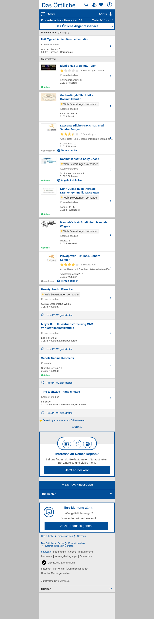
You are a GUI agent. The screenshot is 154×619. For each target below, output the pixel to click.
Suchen (46, 588)
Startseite (46, 551)
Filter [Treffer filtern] (51, 13)
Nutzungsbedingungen (66, 556)
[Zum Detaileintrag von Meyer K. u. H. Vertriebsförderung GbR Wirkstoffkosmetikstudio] (77, 332)
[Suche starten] (86, 5)
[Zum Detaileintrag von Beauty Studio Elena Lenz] (77, 298)
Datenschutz (86, 556)
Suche (61, 543)
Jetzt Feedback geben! (76, 526)
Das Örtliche (47, 536)
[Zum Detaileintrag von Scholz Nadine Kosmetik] (77, 366)
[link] (110, 14)
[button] (58, 563)
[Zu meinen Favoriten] (101, 5)
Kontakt (72, 551)
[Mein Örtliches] (95, 5)
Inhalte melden (85, 551)
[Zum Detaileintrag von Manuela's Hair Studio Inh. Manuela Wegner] (77, 234)
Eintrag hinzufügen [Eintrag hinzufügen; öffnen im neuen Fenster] (77, 485)
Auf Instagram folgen (77, 568)
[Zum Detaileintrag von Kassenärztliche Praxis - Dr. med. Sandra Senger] (77, 138)
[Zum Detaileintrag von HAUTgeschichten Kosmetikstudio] (77, 45)
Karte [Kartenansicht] (106, 13)
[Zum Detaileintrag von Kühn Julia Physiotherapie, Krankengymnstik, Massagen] (77, 201)
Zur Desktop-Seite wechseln (55, 581)
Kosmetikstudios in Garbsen (59, 546)
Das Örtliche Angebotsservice (76, 26)
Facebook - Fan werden (53, 568)
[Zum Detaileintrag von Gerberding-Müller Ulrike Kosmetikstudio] (77, 106)
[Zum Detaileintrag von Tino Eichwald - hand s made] (77, 398)
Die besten (49, 494)
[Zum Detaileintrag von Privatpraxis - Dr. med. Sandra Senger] (77, 268)
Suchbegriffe (59, 551)
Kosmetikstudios (76, 543)
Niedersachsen (65, 536)
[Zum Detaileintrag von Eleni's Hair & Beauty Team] (77, 76)
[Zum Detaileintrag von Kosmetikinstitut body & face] (77, 169)
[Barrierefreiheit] (110, 5)
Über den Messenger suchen (55, 573)
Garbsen (81, 536)
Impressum (46, 556)
